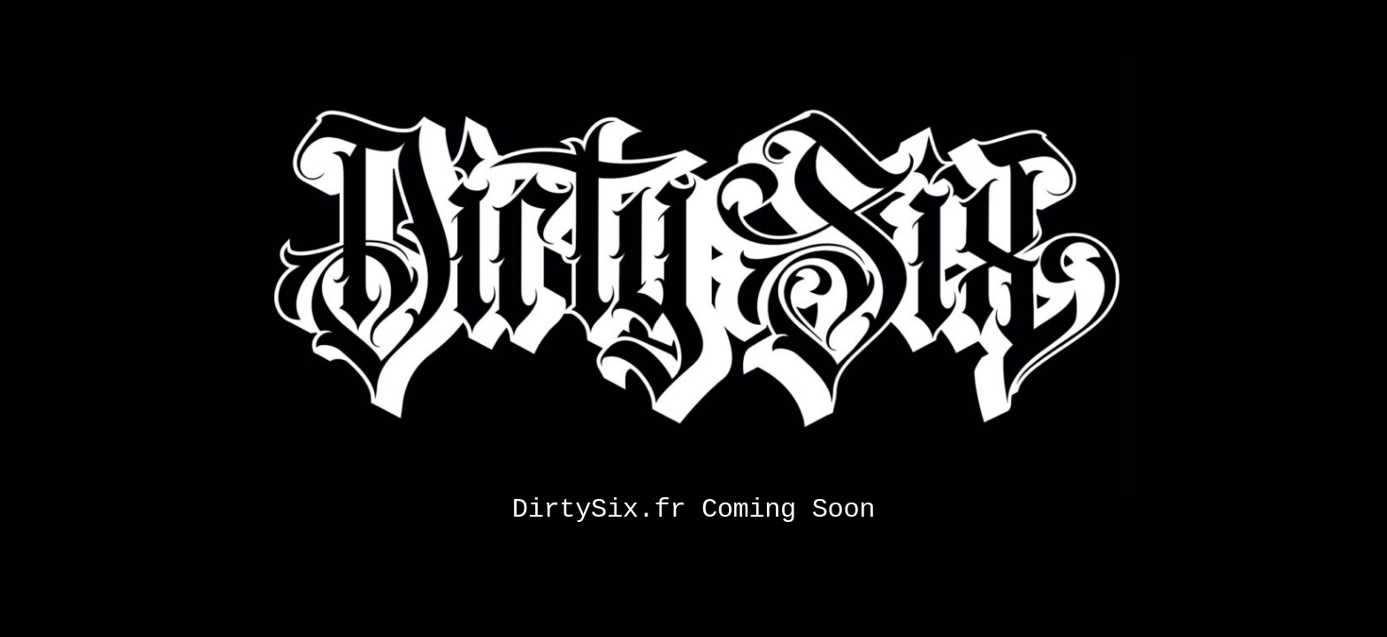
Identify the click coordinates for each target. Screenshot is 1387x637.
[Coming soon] (693, 59)
